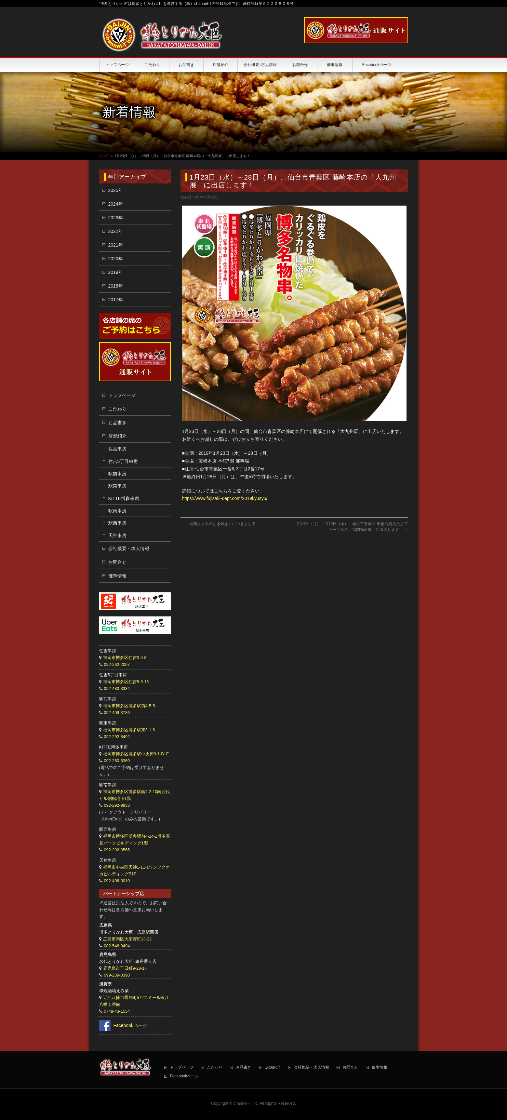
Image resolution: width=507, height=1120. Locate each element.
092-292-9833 (117, 805)
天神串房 (117, 535)
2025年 (115, 190)
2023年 (115, 217)
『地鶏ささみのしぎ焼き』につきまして (218, 523)
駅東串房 (117, 486)
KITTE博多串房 (124, 498)
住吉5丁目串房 (123, 461)
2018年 (115, 286)
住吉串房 (117, 449)
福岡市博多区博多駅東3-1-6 (129, 729)
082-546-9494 (117, 945)
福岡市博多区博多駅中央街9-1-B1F (136, 753)
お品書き (117, 422)
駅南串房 (117, 510)
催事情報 (117, 575)
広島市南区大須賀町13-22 (127, 939)
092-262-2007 (117, 664)
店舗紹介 (117, 436)
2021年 (115, 245)
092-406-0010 (117, 880)
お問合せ (117, 562)
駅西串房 (117, 523)
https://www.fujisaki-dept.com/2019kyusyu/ (225, 498)
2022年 (115, 231)
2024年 (115, 204)
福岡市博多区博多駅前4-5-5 (129, 705)
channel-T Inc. (246, 1103)
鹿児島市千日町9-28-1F (125, 968)
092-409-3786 (117, 712)
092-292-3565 (117, 849)
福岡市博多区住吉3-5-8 (125, 657)
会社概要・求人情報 (128, 548)
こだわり (117, 409)
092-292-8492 (117, 736)
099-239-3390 (117, 975)
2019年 (115, 272)
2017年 (115, 299)
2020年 (115, 258)
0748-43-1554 (117, 1011)
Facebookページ (130, 1025)
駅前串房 (117, 473)
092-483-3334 (117, 688)
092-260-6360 (117, 760)
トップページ (122, 395)
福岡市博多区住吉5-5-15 (126, 681)
